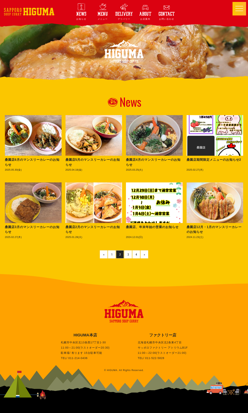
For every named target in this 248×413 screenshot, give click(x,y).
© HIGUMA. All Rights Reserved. (124, 370)
